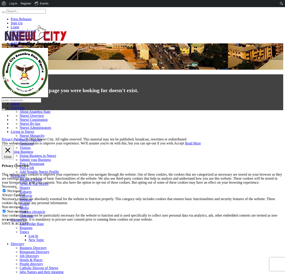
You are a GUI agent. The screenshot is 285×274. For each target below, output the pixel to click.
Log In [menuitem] (13, 3)
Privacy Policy (12, 139)
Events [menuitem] (41, 3)
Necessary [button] (9, 186)
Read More (193, 143)
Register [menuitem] (26, 3)
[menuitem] (4, 3)
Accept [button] (179, 143)
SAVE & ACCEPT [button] (15, 223)
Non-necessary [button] (12, 207)
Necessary (14, 191)
